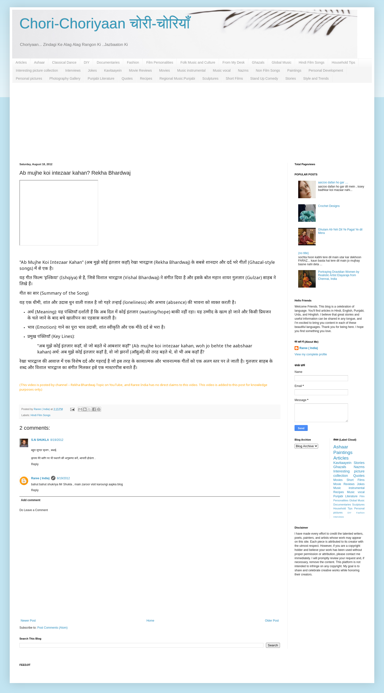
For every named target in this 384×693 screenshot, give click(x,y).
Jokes (92, 70)
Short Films (234, 78)
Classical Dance (64, 62)
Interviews (73, 70)
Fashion (133, 62)
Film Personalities (159, 62)
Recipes (146, 78)
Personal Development (326, 70)
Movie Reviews (140, 70)
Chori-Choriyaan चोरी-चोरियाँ (104, 23)
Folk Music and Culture (197, 62)
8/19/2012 (56, 440)
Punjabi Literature (101, 78)
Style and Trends (316, 78)
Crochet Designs (329, 206)
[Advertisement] (192, 119)
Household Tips (343, 62)
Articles (21, 62)
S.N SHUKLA (40, 440)
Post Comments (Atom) (52, 627)
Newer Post (28, 620)
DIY (86, 62)
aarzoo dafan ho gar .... (333, 182)
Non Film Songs (268, 70)
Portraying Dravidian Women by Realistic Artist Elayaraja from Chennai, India (338, 275)
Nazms (243, 70)
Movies (164, 70)
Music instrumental (191, 70)
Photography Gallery (64, 78)
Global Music (281, 62)
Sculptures (210, 78)
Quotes (127, 78)
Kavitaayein (113, 70)
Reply (35, 464)
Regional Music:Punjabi (177, 78)
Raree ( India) (40, 478)
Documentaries (108, 62)
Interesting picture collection (37, 70)
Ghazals (258, 62)
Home (150, 620)
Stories (290, 78)
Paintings (294, 70)
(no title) (303, 253)
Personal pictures (29, 78)
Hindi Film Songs (311, 62)
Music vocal (222, 70)
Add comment (30, 500)
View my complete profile (311, 354)
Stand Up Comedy (264, 78)
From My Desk (234, 62)
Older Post (272, 620)
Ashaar (39, 62)
